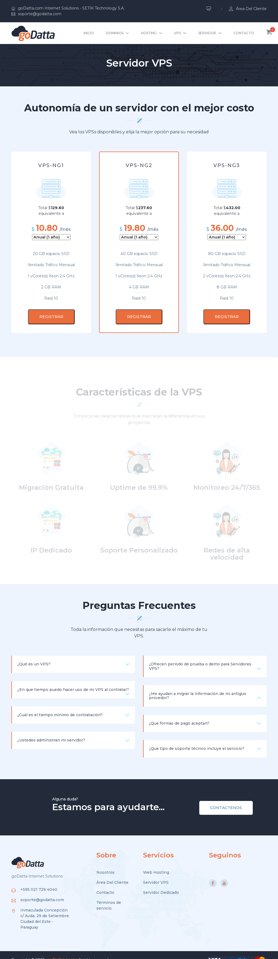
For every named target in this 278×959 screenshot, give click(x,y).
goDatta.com (61, 950)
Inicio (89, 33)
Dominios (115, 33)
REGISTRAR (51, 316)
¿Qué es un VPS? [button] (73, 656)
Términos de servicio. (108, 896)
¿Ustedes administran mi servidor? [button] (73, 732)
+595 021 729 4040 (38, 880)
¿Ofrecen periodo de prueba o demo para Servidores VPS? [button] (205, 658)
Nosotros (105, 863)
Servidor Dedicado (161, 883)
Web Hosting (156, 863)
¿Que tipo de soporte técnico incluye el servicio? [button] (205, 740)
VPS (177, 33)
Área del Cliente (248, 8)
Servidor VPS (156, 873)
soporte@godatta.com (36, 13)
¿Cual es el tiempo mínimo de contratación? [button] (73, 707)
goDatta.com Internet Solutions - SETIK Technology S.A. (68, 8)
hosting (149, 33)
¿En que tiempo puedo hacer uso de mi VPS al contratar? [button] (73, 683)
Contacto (243, 33)
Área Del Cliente (112, 873)
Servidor (207, 33)
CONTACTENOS (226, 798)
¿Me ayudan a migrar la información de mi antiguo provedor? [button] (205, 687)
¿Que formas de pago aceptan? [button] (205, 715)
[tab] (73, 656)
